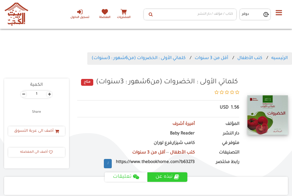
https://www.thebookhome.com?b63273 (155, 162)
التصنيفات (229, 153)
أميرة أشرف (183, 124)
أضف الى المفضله (36, 152)
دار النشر (231, 133)
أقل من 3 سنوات (211, 58)
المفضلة (104, 17)
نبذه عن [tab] (167, 177)
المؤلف (232, 124)
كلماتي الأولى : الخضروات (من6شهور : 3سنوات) (138, 58)
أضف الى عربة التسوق (36, 131)
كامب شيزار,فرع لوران (174, 143)
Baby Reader (182, 133)
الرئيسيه (279, 58)
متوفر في (230, 143)
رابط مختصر (227, 162)
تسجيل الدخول (80, 14)
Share (36, 112)
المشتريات (124, 17)
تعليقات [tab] (126, 177)
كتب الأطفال (249, 58)
